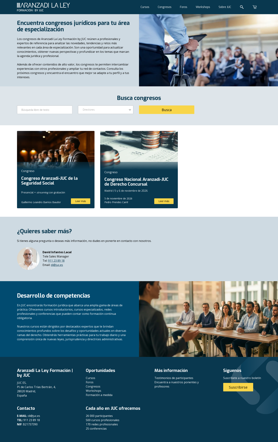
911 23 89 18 (56, 261)
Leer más (80, 201)
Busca (167, 109)
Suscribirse (238, 387)
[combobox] (83, 110)
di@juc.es (57, 265)
